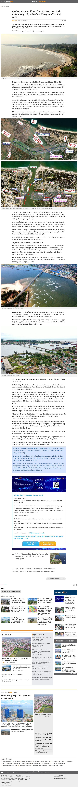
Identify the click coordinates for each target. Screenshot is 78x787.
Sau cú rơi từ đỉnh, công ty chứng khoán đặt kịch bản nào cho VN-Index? (70, 626)
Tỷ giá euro (55, 761)
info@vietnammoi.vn (8, 783)
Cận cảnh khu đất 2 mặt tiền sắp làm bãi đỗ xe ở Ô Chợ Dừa (16, 680)
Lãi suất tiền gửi (45, 763)
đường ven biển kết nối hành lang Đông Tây (11, 591)
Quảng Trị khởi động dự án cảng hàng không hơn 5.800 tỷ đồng (37, 571)
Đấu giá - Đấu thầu (37, 772)
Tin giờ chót (6, 635)
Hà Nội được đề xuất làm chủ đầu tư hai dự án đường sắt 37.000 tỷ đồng (18, 600)
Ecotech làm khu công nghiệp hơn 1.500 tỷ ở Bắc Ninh (41, 638)
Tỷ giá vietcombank (7, 763)
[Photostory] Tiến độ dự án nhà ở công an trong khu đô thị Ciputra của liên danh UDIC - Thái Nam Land (42, 651)
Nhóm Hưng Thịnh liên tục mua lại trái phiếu (12, 674)
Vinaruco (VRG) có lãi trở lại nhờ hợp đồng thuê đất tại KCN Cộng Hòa (69, 651)
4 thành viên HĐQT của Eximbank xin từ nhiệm (70, 616)
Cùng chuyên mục (7, 596)
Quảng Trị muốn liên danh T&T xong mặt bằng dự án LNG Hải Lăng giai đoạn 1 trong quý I (31, 556)
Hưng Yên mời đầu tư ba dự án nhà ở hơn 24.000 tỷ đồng (16, 659)
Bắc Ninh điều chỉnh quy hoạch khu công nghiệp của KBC (69, 663)
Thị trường (15, 772)
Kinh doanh (47, 772)
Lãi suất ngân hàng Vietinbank (39, 765)
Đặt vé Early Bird (30, 543)
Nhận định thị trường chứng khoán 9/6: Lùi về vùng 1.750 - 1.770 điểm (70, 609)
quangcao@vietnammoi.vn (63, 778)
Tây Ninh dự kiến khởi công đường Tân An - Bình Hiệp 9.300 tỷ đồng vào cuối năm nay (18, 609)
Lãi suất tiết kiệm (36, 763)
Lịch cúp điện (17, 763)
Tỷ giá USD (61, 761)
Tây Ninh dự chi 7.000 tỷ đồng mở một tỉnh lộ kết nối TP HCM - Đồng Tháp (44, 600)
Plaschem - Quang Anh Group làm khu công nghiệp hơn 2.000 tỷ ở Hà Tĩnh (21, 667)
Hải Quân (14, 20)
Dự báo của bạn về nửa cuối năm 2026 (47, 543)
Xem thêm (73, 674)
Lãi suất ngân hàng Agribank (58, 763)
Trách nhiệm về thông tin (6, 785)
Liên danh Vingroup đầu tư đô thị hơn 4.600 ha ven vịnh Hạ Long (69, 645)
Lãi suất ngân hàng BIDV (25, 765)
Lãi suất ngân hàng (26, 763)
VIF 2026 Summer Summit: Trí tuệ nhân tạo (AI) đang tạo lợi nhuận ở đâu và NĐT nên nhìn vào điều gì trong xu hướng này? (70, 599)
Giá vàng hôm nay (7, 761)
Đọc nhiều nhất (38, 635)
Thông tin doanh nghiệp (65, 641)
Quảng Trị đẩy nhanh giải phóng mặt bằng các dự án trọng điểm (38, 568)
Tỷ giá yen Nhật (69, 761)
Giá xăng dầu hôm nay (26, 761)
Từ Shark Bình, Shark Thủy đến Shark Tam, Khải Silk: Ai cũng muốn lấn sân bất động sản (69, 657)
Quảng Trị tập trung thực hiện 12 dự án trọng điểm (32, 31)
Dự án (3, 662)
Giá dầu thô (36, 761)
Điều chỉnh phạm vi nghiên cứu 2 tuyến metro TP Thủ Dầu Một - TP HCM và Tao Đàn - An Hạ (18, 620)
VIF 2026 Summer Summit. (36, 533)
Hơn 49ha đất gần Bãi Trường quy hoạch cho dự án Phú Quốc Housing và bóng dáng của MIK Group (68, 669)
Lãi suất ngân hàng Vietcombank (56, 765)
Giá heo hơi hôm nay (45, 761)
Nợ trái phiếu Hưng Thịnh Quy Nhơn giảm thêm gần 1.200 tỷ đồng (22, 730)
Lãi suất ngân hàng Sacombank (10, 765)
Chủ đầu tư (27, 772)
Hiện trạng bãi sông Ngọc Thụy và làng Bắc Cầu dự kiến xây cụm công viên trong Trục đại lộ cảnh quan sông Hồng (45, 621)
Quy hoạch (5, 6)
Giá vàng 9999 (16, 761)
